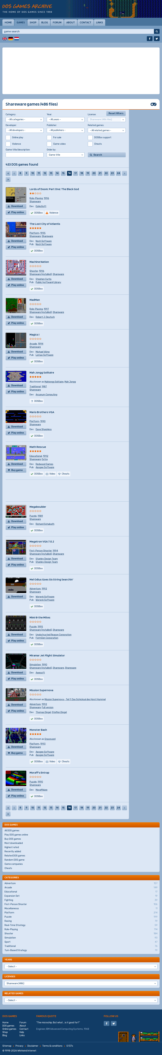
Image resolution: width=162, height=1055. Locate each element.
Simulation (35, 664)
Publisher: (52, 125)
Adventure (35, 588)
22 (106, 173)
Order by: (51, 149)
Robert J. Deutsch (45, 317)
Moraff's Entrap (39, 772)
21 (100, 173)
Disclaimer (32, 1046)
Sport (81, 942)
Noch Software (44, 241)
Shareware (35, 201)
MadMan (35, 299)
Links (99, 22)
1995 (43, 233)
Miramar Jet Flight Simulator (47, 655)
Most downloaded (14, 843)
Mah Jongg (70, 381)
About (70, 22)
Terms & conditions (52, 1046)
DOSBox (38, 212)
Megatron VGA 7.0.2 (42, 541)
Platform (34, 233)
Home (8, 22)
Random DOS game (15, 860)
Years (8, 959)
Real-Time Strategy (81, 925)
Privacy (19, 1046)
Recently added (13, 851)
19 (87, 173)
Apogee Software (45, 467)
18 (81, 173)
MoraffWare (41, 790)
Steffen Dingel (59, 712)
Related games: (96, 125)
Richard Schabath (45, 524)
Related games (14, 993)
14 (57, 173)
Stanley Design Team (47, 558)
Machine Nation (39, 261)
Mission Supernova (41, 690)
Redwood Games (44, 464)
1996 (46, 198)
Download (17, 206)
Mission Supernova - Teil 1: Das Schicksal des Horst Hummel (75, 699)
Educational (36, 456)
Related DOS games (15, 855)
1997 (46, 309)
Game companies (14, 864)
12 (45, 173)
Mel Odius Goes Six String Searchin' (51, 579)
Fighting (81, 900)
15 (63, 173)
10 (32, 173)
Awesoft (40, 672)
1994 (40, 343)
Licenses (10, 976)
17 (75, 173)
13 (51, 173)
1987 (44, 386)
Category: (11, 114)
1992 (45, 456)
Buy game (17, 470)
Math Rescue (38, 446)
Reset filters (116, 113)
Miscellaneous (81, 908)
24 (118, 173)
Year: (49, 114)
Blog (44, 22)
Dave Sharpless (44, 429)
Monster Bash (38, 729)
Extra (45, 459)
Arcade (33, 343)
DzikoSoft (41, 206)
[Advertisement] (81, 70)
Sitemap (6, 1046)
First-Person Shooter (41, 550)
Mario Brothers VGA (42, 412)
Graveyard (50, 739)
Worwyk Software (45, 596)
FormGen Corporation (47, 638)
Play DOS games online (16, 834)
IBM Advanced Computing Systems (64, 1029)
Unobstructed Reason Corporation (53, 634)
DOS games (9, 1016)
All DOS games (12, 830)
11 (39, 173)
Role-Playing (36, 198)
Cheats (8, 868)
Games (21, 22)
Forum (57, 22)
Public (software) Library (48, 282)
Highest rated (12, 847)
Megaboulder (38, 506)
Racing (81, 921)
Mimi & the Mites (40, 617)
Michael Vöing (43, 351)
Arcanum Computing (46, 394)
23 (112, 173)
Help (22, 1032)
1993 (43, 743)
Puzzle (33, 516)
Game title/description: (18, 149)
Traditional (35, 386)
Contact (85, 22)
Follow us (111, 1016)
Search (97, 155)
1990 (43, 421)
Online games (9, 1029)
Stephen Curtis (43, 279)
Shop (33, 22)
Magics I (34, 334)
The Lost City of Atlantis (45, 223)
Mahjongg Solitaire (54, 381)
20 (94, 173)
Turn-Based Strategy (81, 950)
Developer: (11, 125)
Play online (17, 212)
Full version (47, 707)
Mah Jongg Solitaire (42, 372)
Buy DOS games (13, 839)
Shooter (34, 271)
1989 (40, 516)
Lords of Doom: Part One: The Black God (54, 189)
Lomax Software (44, 355)
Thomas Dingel (43, 712)
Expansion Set (81, 896)
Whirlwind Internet (26, 1050)
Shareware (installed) (41, 274)
